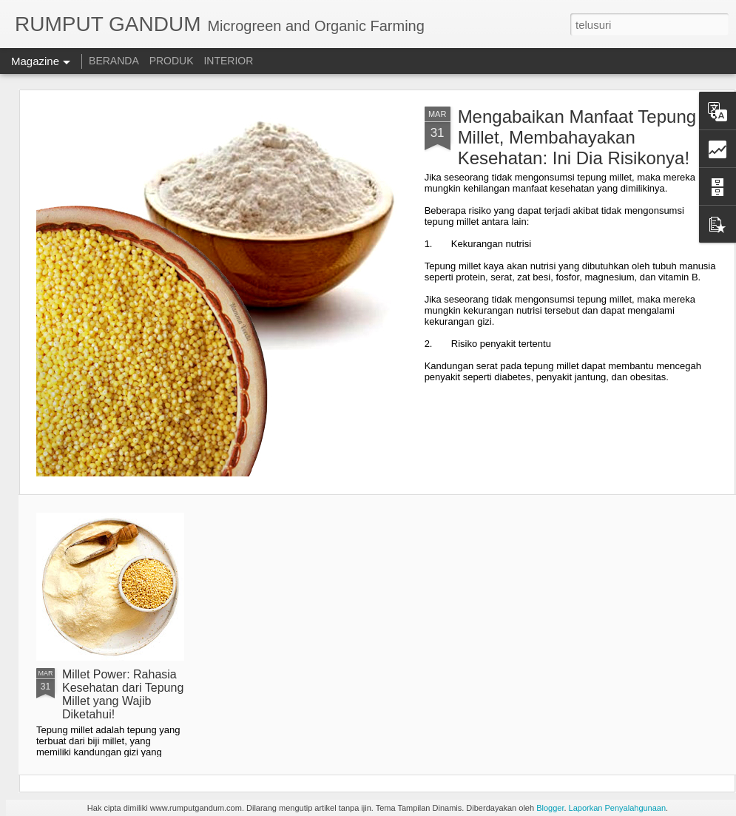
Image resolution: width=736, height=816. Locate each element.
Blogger (550, 807)
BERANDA (114, 61)
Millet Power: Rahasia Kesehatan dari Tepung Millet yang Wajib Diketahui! (122, 694)
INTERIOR (228, 61)
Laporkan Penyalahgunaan (617, 807)
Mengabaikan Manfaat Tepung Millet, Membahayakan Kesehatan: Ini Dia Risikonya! (577, 137)
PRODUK (171, 61)
